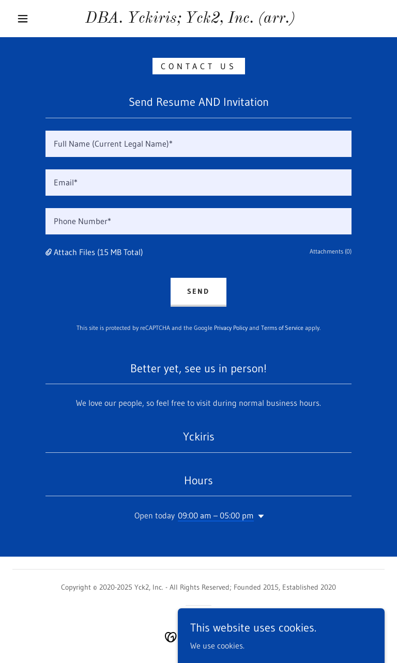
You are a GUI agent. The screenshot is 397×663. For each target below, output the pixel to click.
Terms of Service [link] (282, 328)
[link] (190, 19)
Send (198, 291)
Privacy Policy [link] (231, 328)
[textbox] (198, 144)
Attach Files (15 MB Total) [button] (98, 252)
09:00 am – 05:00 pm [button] (216, 515)
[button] (22, 18)
